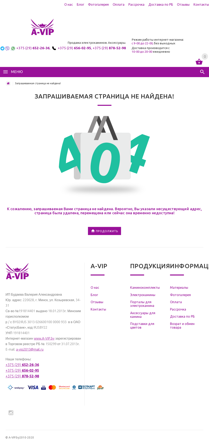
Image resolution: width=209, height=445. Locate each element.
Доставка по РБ (160, 4)
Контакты (201, 4)
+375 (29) (33, 48)
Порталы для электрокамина (142, 303)
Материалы (179, 287)
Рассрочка (136, 4)
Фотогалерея (98, 4)
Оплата (119, 4)
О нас (68, 4)
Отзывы (183, 4)
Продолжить (104, 231)
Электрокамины (142, 295)
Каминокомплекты (145, 287)
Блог (80, 4)
